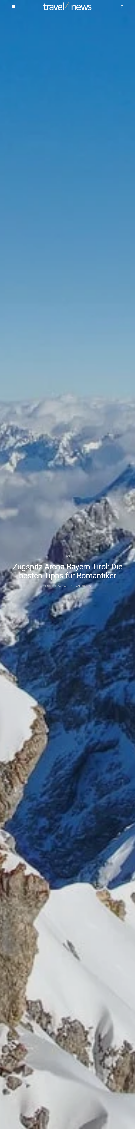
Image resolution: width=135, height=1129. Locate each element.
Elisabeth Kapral (55, 586)
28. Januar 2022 (80, 586)
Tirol (67, 556)
